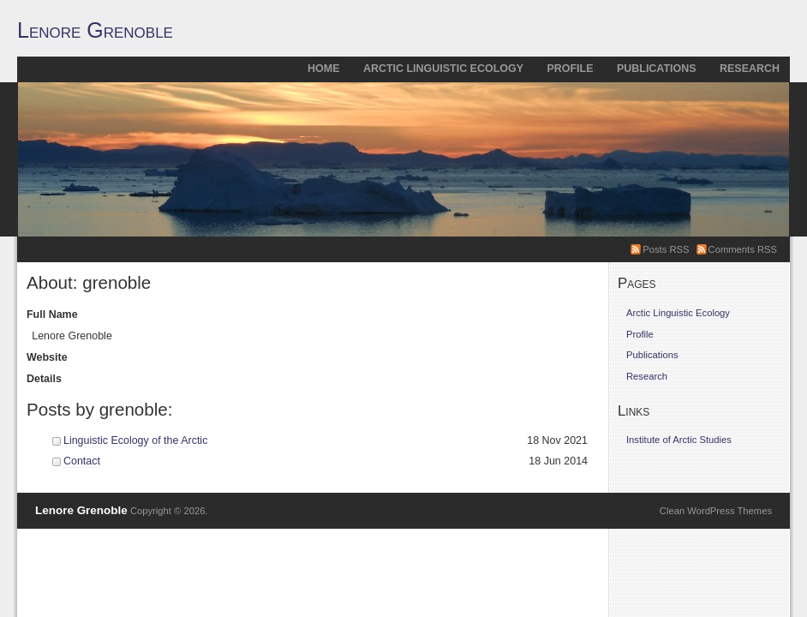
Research (750, 69)
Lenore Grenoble (95, 30)
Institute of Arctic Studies (679, 439)
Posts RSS (666, 249)
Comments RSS (742, 249)
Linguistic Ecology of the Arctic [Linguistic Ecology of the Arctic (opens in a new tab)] (135, 440)
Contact (81, 461)
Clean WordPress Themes (716, 511)
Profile (570, 69)
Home (323, 69)
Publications (656, 69)
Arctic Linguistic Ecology (443, 69)
